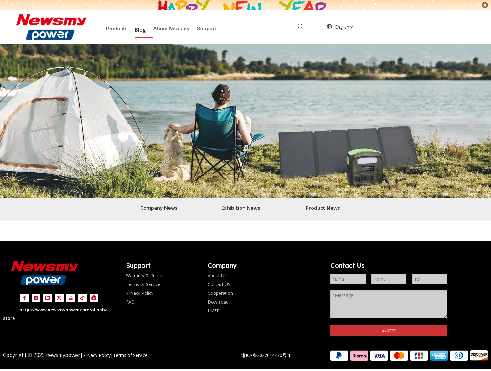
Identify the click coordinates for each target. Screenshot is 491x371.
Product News (323, 201)
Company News (159, 201)
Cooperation (220, 287)
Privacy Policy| (98, 349)
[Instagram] (36, 291)
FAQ (130, 296)
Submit (389, 324)
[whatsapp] (94, 291)
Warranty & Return (145, 269)
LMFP (214, 304)
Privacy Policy (139, 287)
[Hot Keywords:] (300, 20)
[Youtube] (70, 291)
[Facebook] (24, 291)
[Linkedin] (47, 291)
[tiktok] (82, 291)
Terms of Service (143, 278)
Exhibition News (240, 201)
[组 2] (409, 349)
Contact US (219, 278)
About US (217, 269)
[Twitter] (59, 291)
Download (218, 296)
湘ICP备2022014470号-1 (266, 349)
